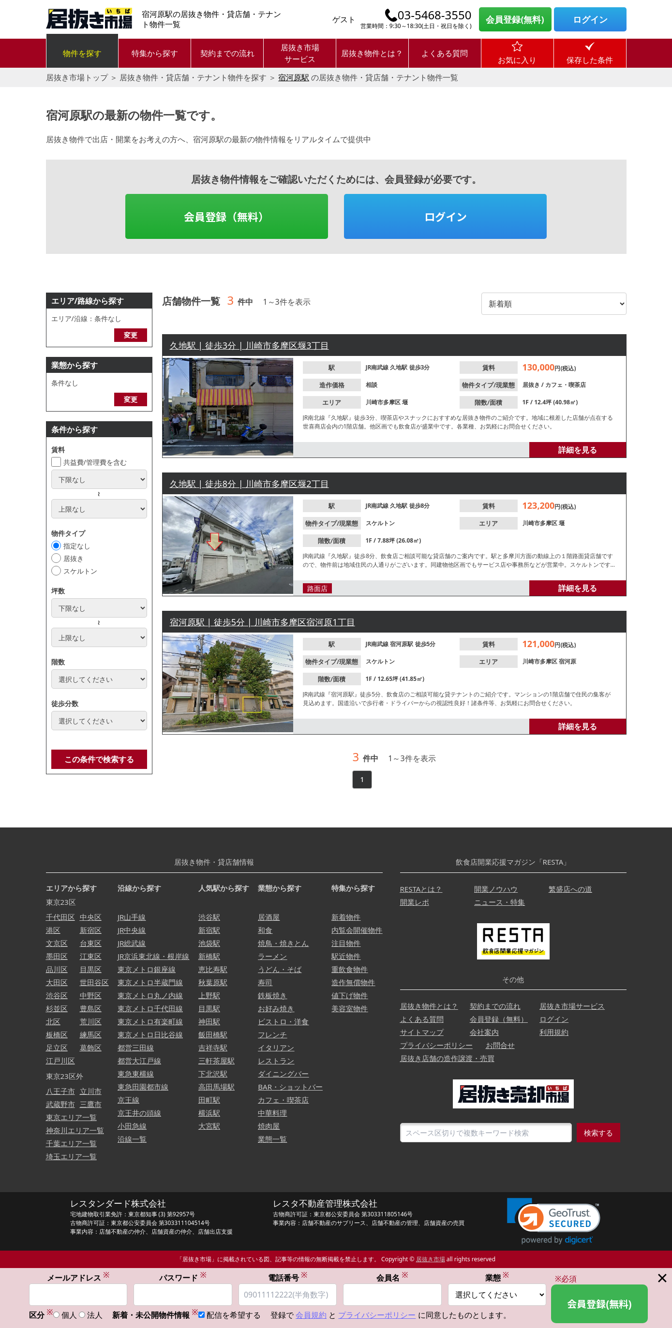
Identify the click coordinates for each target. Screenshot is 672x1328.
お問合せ (500, 1045)
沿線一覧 (132, 1139)
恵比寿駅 (212, 969)
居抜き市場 (430, 1259)
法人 (95, 1316)
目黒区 (91, 969)
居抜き (73, 558)
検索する (598, 1132)
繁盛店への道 (570, 889)
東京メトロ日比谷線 (150, 1034)
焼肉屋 (269, 1126)
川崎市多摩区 (384, 402)
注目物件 (345, 943)
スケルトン (80, 570)
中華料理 (272, 1113)
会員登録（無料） (226, 216)
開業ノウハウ (496, 889)
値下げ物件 (349, 995)
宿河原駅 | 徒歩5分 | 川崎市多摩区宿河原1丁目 (262, 622)
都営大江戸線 (139, 1060)
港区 (53, 930)
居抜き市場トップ (77, 77)
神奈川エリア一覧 (75, 1130)
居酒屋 (269, 917)
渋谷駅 (209, 917)
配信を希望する (234, 1316)
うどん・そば (279, 969)
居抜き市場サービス (300, 53)
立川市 (91, 1091)
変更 (130, 334)
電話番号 (288, 1278)
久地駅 (399, 367)
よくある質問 (444, 53)
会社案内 (484, 1032)
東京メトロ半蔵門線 (150, 982)
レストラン (276, 1060)
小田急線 (132, 1126)
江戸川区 (60, 1060)
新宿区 (91, 930)
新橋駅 (209, 956)
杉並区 (57, 1008)
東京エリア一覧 (71, 1117)
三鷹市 (91, 1104)
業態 (497, 1278)
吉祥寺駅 (212, 1047)
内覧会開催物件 (356, 930)
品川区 (57, 969)
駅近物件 (345, 956)
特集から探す (155, 53)
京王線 (128, 1100)
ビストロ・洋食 (283, 1021)
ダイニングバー (283, 1073)
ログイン (590, 19)
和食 (265, 930)
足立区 (57, 1047)
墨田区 (57, 956)
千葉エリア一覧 (71, 1143)
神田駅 (209, 1021)
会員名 (392, 1278)
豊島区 (91, 1008)
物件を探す (82, 53)
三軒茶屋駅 (216, 1060)
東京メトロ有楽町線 (150, 1021)
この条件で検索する (99, 759)
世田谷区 (94, 982)
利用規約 (553, 1032)
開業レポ (414, 902)
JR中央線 (132, 930)
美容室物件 (349, 1008)
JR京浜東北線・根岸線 (153, 956)
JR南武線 (378, 367)
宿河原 (567, 661)
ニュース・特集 (499, 902)
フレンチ (272, 1034)
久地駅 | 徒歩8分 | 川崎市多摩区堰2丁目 (249, 483)
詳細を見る (577, 449)
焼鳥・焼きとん (283, 943)
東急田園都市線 (143, 1087)
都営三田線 (136, 1047)
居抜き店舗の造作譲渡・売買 (447, 1058)
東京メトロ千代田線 (150, 1008)
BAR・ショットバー (290, 1087)
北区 (53, 1021)
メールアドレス (78, 1278)
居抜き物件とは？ (372, 53)
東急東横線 (136, 1073)
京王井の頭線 (139, 1113)
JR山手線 (132, 917)
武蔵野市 (60, 1104)
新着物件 (345, 917)
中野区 (91, 995)
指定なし (76, 545)
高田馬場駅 (216, 1087)
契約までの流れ (227, 53)
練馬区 (91, 1034)
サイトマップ (422, 1032)
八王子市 (60, 1091)
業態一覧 (272, 1139)
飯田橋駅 (212, 1034)
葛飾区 (91, 1047)
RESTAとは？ (421, 889)
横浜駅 (209, 1113)
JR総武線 (132, 943)
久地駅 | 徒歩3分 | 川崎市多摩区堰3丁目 (249, 345)
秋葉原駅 (212, 982)
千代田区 (60, 917)
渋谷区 (57, 995)
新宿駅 (209, 930)
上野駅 (209, 995)
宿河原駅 (293, 77)
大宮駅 (209, 1126)
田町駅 (209, 1100)
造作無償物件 (353, 982)
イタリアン (276, 1047)
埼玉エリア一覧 (71, 1156)
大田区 (57, 982)
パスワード (183, 1278)
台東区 (91, 943)
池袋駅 (209, 943)
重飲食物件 (349, 969)
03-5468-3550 (435, 15)
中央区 (91, 917)
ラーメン (272, 956)
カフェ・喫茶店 (565, 385)
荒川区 (91, 1021)
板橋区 (57, 1034)
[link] (553, 1221)
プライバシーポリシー (436, 1045)
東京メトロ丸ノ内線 (150, 995)
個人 (69, 1316)
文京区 (57, 943)
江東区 (91, 956)
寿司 (265, 982)
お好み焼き (276, 1008)
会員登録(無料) (515, 19)
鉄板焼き (272, 995)
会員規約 (311, 1316)
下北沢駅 (212, 1073)
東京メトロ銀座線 (147, 969)
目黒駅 (209, 1008)
